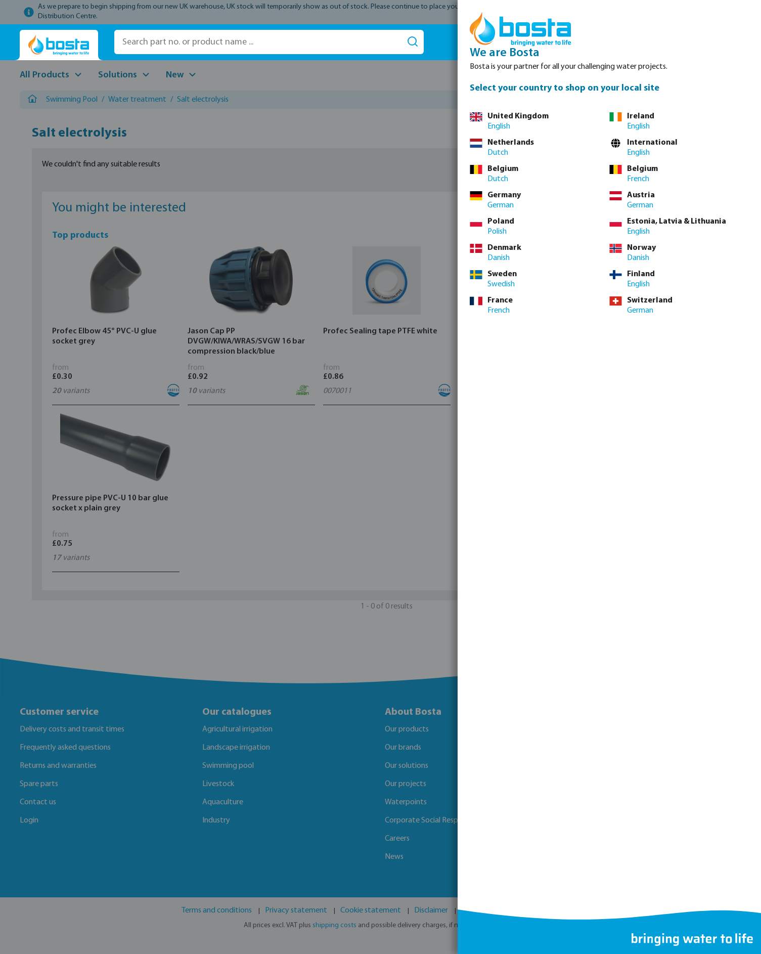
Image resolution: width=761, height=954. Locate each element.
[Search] (412, 42)
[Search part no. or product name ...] (258, 42)
